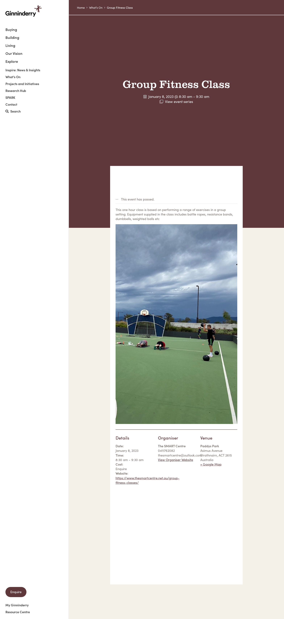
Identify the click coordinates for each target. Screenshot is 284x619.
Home (81, 7)
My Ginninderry (17, 605)
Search (13, 111)
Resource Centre (17, 612)
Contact (11, 104)
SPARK (10, 97)
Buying (11, 30)
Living (10, 46)
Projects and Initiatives (22, 83)
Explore (11, 61)
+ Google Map (211, 464)
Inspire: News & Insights (22, 70)
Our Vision (13, 54)
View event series (179, 101)
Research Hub (15, 90)
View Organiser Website (175, 459)
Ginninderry (23, 11)
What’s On (12, 77)
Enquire (16, 592)
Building (12, 38)
